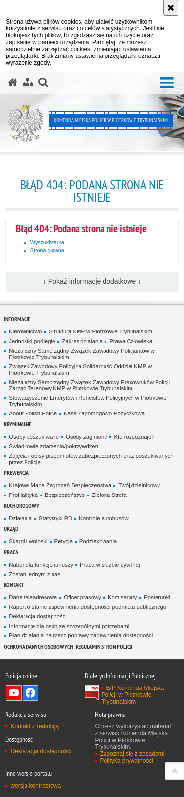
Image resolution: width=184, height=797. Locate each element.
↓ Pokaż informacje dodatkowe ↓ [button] (92, 281)
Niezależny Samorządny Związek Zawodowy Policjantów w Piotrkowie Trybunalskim (82, 354)
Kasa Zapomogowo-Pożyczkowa (104, 413)
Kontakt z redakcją (34, 726)
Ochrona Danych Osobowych (38, 646)
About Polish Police (33, 413)
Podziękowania (98, 541)
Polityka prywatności (126, 760)
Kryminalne (17, 424)
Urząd (11, 528)
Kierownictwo (25, 331)
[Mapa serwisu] (28, 82)
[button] (167, 83)
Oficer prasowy (82, 597)
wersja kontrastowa (35, 785)
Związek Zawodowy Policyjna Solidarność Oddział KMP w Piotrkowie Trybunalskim (80, 369)
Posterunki (157, 597)
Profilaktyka (23, 495)
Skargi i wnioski (28, 541)
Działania (20, 518)
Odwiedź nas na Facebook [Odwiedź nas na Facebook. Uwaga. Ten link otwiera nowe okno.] (30, 693)
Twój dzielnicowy (139, 485)
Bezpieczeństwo (65, 495)
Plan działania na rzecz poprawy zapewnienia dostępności (81, 635)
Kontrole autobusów (103, 518)
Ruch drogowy (21, 505)
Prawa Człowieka (130, 341)
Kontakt (14, 584)
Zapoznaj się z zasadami (132, 753)
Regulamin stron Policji (104, 646)
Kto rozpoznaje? (134, 437)
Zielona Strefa (109, 495)
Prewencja (16, 472)
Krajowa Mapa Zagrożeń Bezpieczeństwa (60, 485)
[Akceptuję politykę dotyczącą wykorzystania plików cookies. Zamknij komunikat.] (170, 8)
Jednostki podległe (32, 341)
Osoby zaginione (86, 437)
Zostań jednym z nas (34, 574)
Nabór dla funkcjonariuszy (41, 565)
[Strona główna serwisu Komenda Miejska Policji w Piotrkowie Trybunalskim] (13, 82)
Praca (11, 552)
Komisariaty (122, 597)
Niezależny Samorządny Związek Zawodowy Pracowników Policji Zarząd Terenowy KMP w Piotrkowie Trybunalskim (89, 385)
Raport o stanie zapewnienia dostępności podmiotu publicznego (87, 607)
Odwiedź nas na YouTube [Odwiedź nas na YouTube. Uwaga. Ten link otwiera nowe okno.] (14, 693)
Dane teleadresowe (33, 597)
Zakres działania (82, 341)
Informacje (17, 319)
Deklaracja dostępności (37, 616)
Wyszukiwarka (47, 242)
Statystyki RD (55, 518)
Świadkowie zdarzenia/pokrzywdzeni (54, 446)
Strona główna (47, 250)
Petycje (63, 541)
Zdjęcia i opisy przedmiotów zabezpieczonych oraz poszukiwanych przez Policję (91, 459)
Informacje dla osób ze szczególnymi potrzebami (69, 626)
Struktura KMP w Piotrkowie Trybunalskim (100, 331)
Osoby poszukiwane (34, 437)
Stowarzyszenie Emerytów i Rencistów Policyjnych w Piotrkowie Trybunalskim (87, 401)
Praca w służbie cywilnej (110, 565)
